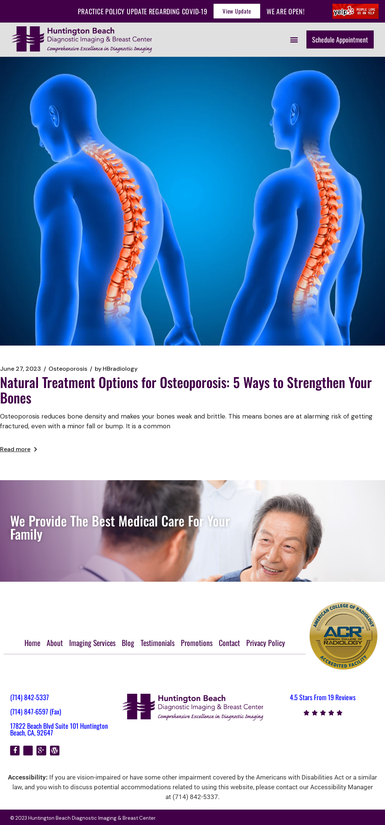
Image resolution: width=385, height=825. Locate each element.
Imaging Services (92, 642)
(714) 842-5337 (29, 697)
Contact (229, 642)
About (55, 642)
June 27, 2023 (20, 369)
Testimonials (157, 642)
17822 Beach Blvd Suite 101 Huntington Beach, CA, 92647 (59, 729)
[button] (294, 39)
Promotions (196, 642)
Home (32, 642)
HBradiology (116, 369)
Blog (128, 642)
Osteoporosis (68, 369)
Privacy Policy (265, 642)
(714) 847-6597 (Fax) (35, 711)
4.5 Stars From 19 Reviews (323, 697)
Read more (18, 449)
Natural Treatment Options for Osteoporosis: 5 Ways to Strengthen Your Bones (186, 389)
